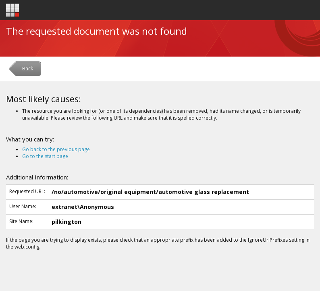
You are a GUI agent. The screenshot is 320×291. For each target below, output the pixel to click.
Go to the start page (45, 156)
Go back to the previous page (56, 149)
